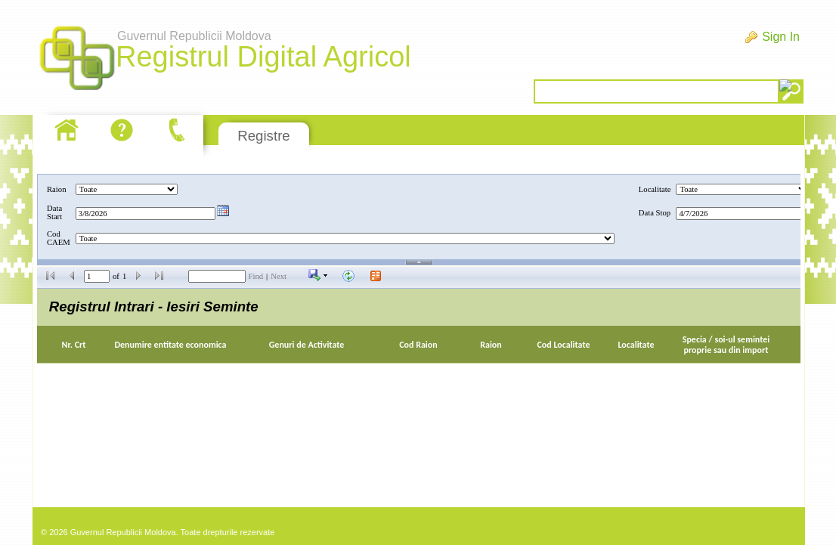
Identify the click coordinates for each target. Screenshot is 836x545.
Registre (263, 136)
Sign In (781, 36)
